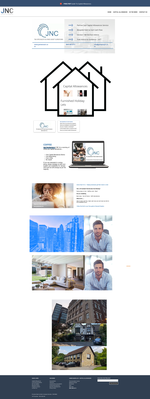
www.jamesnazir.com (38, 206)
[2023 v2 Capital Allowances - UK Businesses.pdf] (61, 4)
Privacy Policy (53, 388)
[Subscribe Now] (113, 383)
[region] (98, 233)
